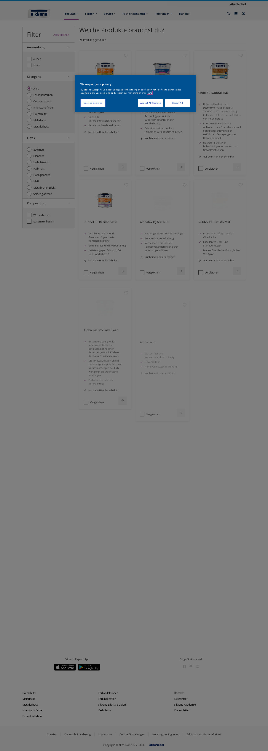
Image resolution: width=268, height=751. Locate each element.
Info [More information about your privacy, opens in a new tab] (150, 92)
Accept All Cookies (150, 102)
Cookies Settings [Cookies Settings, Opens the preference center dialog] (93, 102)
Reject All (177, 102)
